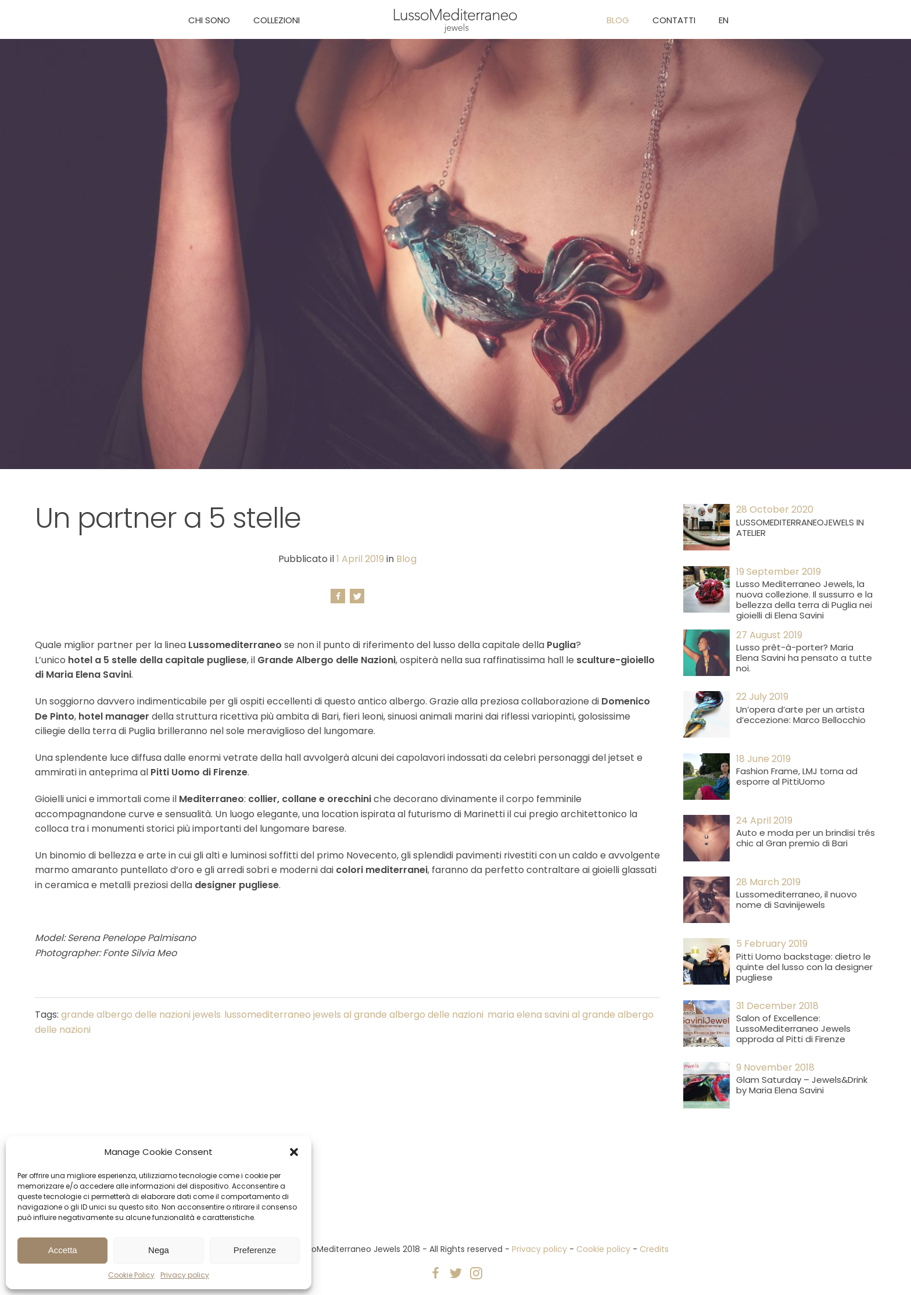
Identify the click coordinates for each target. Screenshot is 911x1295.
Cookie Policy (131, 1275)
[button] (294, 1152)
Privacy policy (184, 1275)
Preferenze (255, 1250)
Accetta (62, 1250)
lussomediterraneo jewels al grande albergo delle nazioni (353, 1014)
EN (724, 20)
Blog (618, 20)
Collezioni (276, 20)
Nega (158, 1250)
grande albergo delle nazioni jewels (141, 1014)
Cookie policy (603, 1249)
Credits (654, 1249)
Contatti (673, 20)
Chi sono (209, 20)
